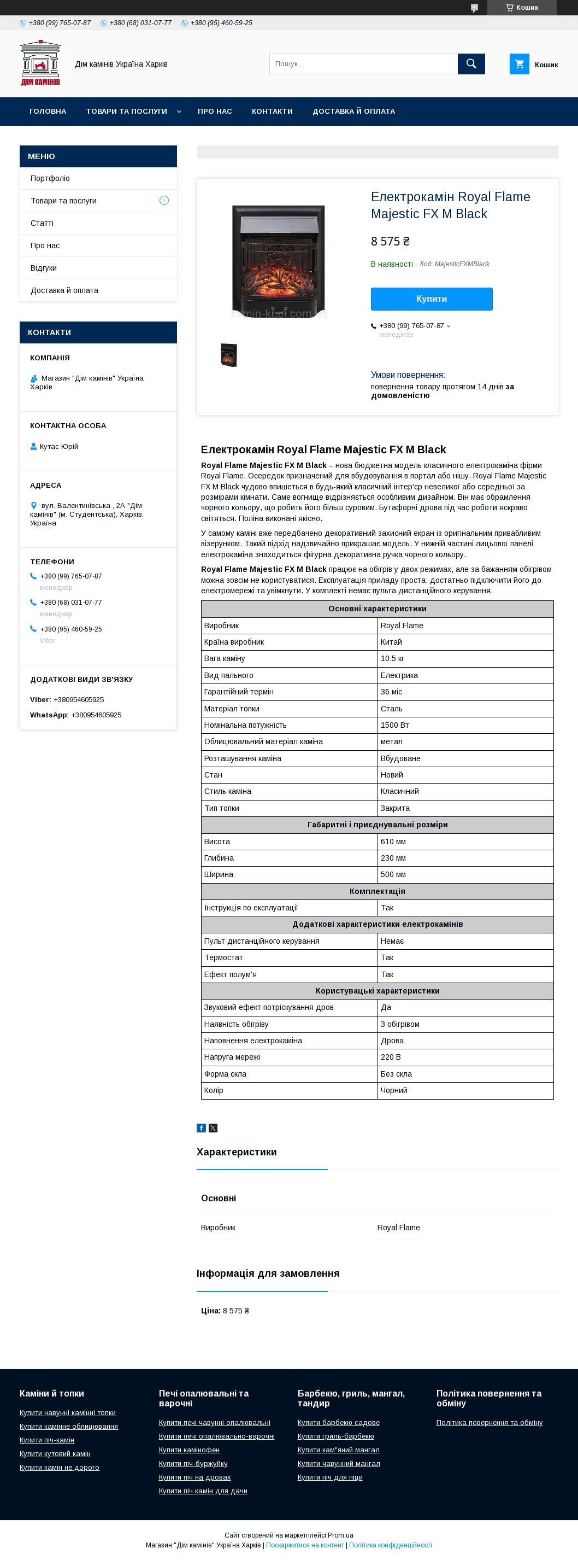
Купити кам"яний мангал (339, 1450)
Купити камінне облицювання (69, 1426)
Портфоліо (50, 178)
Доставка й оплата (353, 111)
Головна (48, 111)
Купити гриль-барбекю (336, 1436)
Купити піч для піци (330, 1477)
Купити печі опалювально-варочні (217, 1436)
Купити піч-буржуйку (193, 1463)
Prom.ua (340, 1535)
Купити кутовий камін (55, 1454)
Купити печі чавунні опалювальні (214, 1422)
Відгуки (44, 268)
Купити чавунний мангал (339, 1463)
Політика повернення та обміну (490, 1422)
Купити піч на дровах (195, 1477)
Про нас (215, 111)
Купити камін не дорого (59, 1467)
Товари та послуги (126, 111)
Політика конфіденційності (390, 1545)
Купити (432, 298)
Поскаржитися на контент (305, 1545)
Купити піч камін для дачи (203, 1491)
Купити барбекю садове (339, 1422)
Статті (42, 223)
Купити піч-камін (47, 1440)
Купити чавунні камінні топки (68, 1413)
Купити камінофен (189, 1450)
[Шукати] (471, 64)
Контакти (272, 111)
